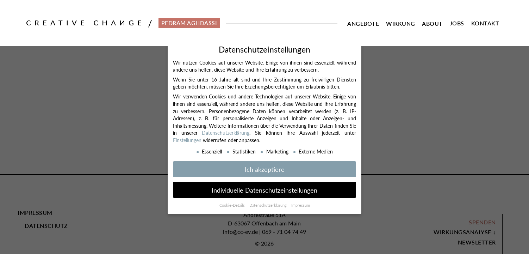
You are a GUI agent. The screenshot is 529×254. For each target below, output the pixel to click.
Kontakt (485, 23)
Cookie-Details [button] (232, 205)
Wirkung (400, 23)
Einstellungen (187, 140)
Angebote (363, 23)
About (432, 23)
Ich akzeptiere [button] (265, 169)
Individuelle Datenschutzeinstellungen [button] (264, 190)
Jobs (457, 23)
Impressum (300, 205)
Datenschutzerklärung (225, 132)
